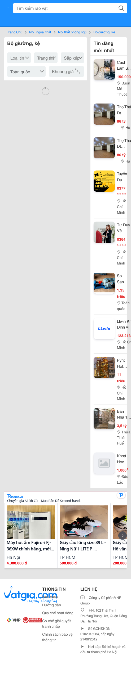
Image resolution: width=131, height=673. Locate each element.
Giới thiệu (50, 596)
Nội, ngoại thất (40, 31)
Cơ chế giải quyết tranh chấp (56, 623)
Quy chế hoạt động (57, 612)
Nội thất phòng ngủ (72, 31)
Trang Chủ (14, 31)
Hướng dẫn (51, 604)
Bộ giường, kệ (104, 31)
